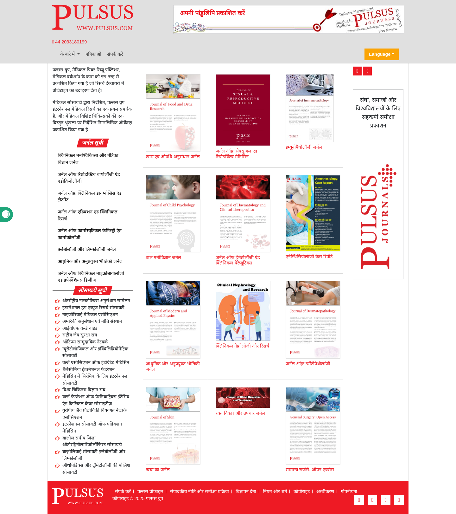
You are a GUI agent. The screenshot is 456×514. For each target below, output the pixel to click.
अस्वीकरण (325, 491)
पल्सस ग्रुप (154, 498)
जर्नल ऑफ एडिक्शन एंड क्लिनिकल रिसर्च (87, 215)
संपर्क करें (115, 54)
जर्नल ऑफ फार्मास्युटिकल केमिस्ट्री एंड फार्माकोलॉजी (90, 234)
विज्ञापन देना (246, 491)
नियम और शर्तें (275, 491)
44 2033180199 (69, 41)
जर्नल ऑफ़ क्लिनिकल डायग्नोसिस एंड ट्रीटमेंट (90, 197)
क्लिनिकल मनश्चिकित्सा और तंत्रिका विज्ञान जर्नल (88, 159)
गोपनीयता (349, 491)
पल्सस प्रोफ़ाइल (150, 491)
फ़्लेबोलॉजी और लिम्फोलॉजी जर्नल (87, 249)
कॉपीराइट (302, 491)
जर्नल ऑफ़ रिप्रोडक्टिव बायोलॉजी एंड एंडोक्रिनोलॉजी (89, 178)
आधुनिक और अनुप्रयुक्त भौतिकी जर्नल (90, 261)
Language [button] (379, 54)
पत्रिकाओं (93, 54)
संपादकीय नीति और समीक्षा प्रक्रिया (199, 491)
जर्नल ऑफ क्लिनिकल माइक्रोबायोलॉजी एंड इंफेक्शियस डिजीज (91, 277)
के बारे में (68, 54)
